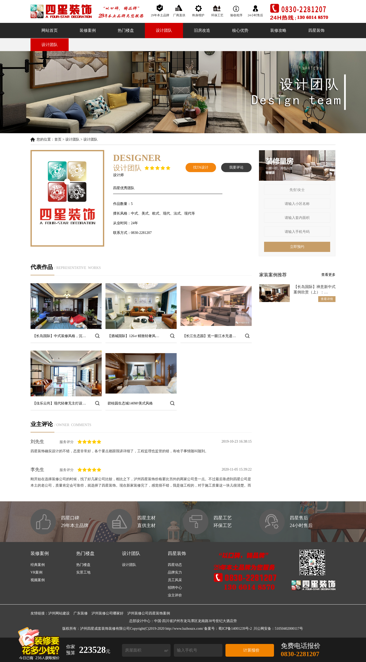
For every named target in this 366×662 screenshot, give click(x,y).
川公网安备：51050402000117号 (278, 628)
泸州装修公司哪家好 (108, 613)
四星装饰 (316, 30)
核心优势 (240, 30)
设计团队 (164, 30)
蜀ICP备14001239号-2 (235, 628)
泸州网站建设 (59, 613)
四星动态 (175, 565)
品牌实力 (175, 572)
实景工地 (83, 572)
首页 (58, 139)
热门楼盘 (126, 30)
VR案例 (36, 572)
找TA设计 (200, 167)
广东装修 (80, 613)
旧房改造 (202, 30)
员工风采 (175, 580)
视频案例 (37, 580)
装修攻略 (278, 30)
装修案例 (88, 30)
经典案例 (37, 565)
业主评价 (175, 595)
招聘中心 (175, 588)
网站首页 (49, 30)
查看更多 (328, 275)
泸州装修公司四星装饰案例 (148, 613)
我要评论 (236, 167)
